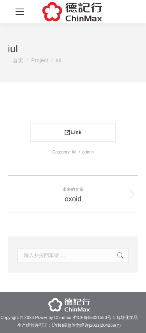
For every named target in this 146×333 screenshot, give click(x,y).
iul (74, 152)
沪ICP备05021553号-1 (93, 317)
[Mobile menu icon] (20, 12)
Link (73, 132)
